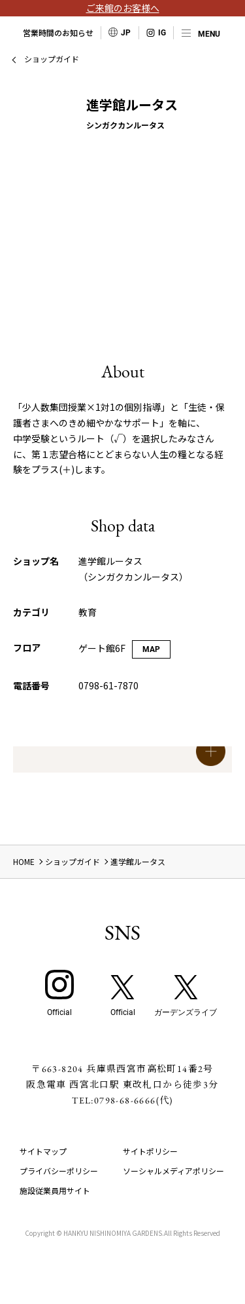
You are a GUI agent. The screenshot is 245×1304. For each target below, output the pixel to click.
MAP (151, 649)
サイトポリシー (150, 1151)
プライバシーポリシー (59, 1170)
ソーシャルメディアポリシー (173, 1170)
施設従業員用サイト (55, 1190)
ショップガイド (51, 58)
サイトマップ (43, 1151)
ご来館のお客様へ (122, 7)
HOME (24, 861)
